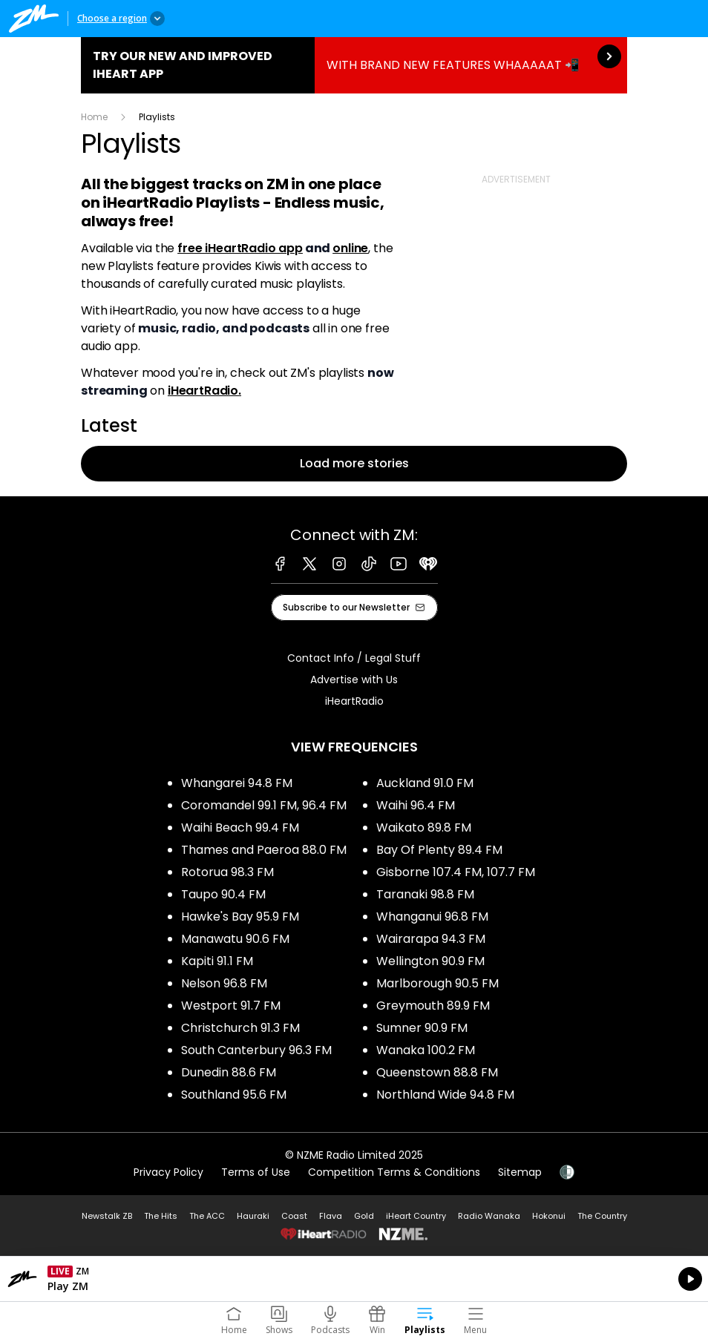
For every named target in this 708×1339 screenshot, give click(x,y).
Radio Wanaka (489, 1216)
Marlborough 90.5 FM (437, 983)
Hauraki (253, 1216)
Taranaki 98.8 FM (425, 894)
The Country (602, 1216)
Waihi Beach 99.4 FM (240, 827)
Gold (364, 1216)
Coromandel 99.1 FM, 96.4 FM (264, 805)
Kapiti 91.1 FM (217, 961)
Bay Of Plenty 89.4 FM (439, 849)
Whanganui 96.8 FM (432, 916)
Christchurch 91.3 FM (240, 1027)
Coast (294, 1216)
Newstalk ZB (107, 1216)
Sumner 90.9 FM (422, 1027)
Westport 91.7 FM (231, 1005)
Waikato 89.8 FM (423, 827)
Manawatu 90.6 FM (235, 938)
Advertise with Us (354, 679)
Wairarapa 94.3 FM (430, 938)
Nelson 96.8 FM (224, 983)
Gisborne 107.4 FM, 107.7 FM (455, 872)
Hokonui (549, 1216)
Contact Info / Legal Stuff (354, 658)
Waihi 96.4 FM (415, 805)
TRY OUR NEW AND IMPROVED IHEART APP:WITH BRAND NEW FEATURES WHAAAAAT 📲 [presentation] (354, 65)
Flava (330, 1216)
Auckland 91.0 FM (424, 783)
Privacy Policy (168, 1172)
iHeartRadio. (204, 390)
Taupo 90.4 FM (223, 894)
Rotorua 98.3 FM (227, 872)
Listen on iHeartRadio (354, 1279)
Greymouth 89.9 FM (433, 1005)
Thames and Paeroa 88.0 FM (264, 849)
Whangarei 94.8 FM (236, 783)
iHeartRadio (354, 701)
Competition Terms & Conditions (394, 1172)
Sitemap (520, 1172)
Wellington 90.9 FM (430, 961)
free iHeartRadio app (240, 248)
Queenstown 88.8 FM (437, 1072)
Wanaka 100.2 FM (425, 1050)
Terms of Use (255, 1172)
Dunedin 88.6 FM (228, 1072)
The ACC (207, 1216)
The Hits (160, 1216)
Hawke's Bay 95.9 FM (240, 916)
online (350, 248)
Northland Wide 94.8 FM (445, 1094)
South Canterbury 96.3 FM (256, 1050)
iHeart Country (416, 1216)
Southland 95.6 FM (233, 1094)
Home (94, 117)
